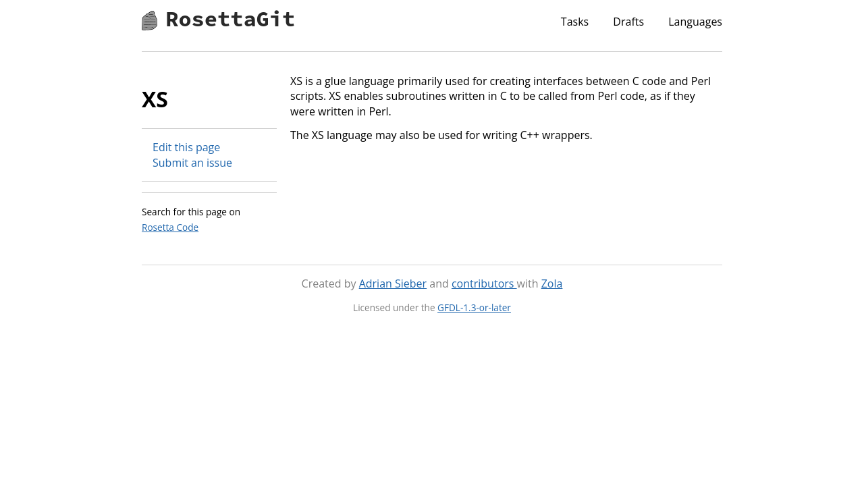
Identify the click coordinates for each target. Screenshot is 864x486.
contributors (484, 283)
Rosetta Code (170, 227)
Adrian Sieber (393, 283)
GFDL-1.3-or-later (474, 307)
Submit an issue (192, 162)
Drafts (628, 21)
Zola (552, 283)
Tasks (575, 21)
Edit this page (186, 147)
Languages (695, 21)
